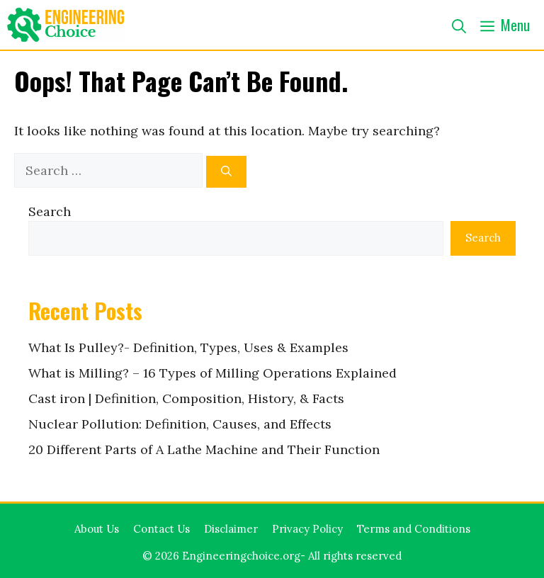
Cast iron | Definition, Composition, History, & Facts (186, 398)
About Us (96, 529)
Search (49, 211)
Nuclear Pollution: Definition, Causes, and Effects (180, 424)
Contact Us (161, 529)
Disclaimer (231, 529)
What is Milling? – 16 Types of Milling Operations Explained (212, 373)
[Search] (226, 172)
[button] (459, 25)
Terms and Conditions (413, 529)
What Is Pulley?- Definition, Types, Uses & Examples (188, 347)
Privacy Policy (307, 529)
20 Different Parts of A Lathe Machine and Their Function (204, 449)
